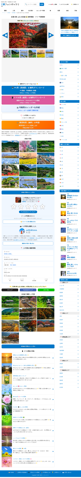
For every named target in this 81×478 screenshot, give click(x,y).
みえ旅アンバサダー (19, 240)
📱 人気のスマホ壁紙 (33, 473)
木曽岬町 (62, 289)
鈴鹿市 (61, 303)
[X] (27, 233)
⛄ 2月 (61, 151)
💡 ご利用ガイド (75, 4)
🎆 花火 (62, 82)
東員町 (61, 292)
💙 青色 (62, 108)
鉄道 (9, 12)
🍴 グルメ (62, 93)
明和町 (61, 323)
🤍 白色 (62, 136)
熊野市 (61, 383)
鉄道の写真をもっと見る (28, 193)
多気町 (61, 330)
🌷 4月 (61, 158)
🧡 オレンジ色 (63, 122)
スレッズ (38, 238)
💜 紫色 (62, 129)
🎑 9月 (61, 175)
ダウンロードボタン (28, 20)
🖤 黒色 (62, 132)
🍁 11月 (62, 182)
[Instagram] (29, 233)
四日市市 (62, 310)
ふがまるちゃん (33, 134)
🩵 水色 (62, 115)
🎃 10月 (62, 179)
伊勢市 (61, 340)
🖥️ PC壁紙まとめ (45, 473)
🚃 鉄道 (62, 96)
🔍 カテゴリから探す (64, 4)
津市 (61, 316)
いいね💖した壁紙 (52, 4)
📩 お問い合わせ (66, 473)
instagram (31, 238)
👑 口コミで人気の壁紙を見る (28, 222)
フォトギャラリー (10, 5)
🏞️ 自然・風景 (63, 68)
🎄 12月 (62, 186)
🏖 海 (61, 72)
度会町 (61, 357)
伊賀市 (61, 363)
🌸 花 (61, 65)
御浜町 (61, 380)
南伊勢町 (62, 350)
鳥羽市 (61, 347)
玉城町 (61, 354)
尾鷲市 (61, 373)
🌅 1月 (61, 147)
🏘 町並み (62, 86)
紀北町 (61, 376)
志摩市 (61, 343)
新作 (22, 10)
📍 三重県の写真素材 (21, 473)
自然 (67, 10)
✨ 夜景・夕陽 (63, 75)
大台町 (61, 326)
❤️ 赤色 (62, 125)
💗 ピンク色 (63, 104)
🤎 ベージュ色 (63, 139)
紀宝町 (61, 387)
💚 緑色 (62, 111)
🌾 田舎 (62, 89)
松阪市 (61, 319)
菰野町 (61, 296)
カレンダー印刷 (40, 10)
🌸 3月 (61, 154)
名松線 (13, 12)
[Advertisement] (28, 70)
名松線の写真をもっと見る (28, 347)
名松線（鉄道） (8, 254)
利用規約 (17, 136)
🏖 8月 (61, 172)
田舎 (76, 10)
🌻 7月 (61, 168)
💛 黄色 (62, 118)
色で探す (30, 10)
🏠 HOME (11, 473)
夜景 (59, 10)
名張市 (61, 367)
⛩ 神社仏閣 (63, 79)
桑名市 (61, 299)
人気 (14, 10)
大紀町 (61, 333)
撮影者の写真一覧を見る (28, 244)
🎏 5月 (61, 161)
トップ (4, 12)
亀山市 (61, 306)
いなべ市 (62, 285)
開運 (5, 10)
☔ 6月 (61, 165)
